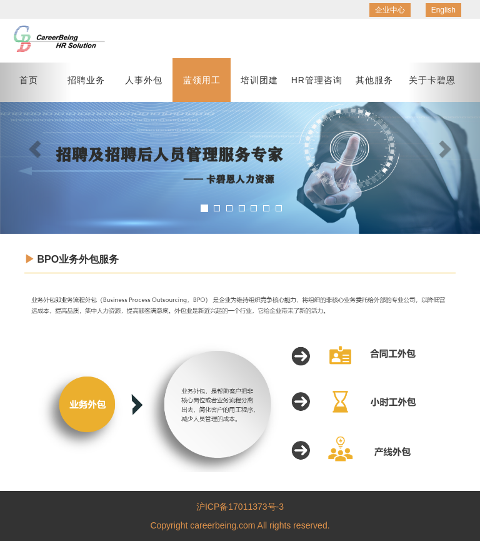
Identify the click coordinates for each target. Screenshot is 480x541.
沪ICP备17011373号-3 (240, 507)
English (443, 10)
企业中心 (390, 10)
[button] (36, 148)
